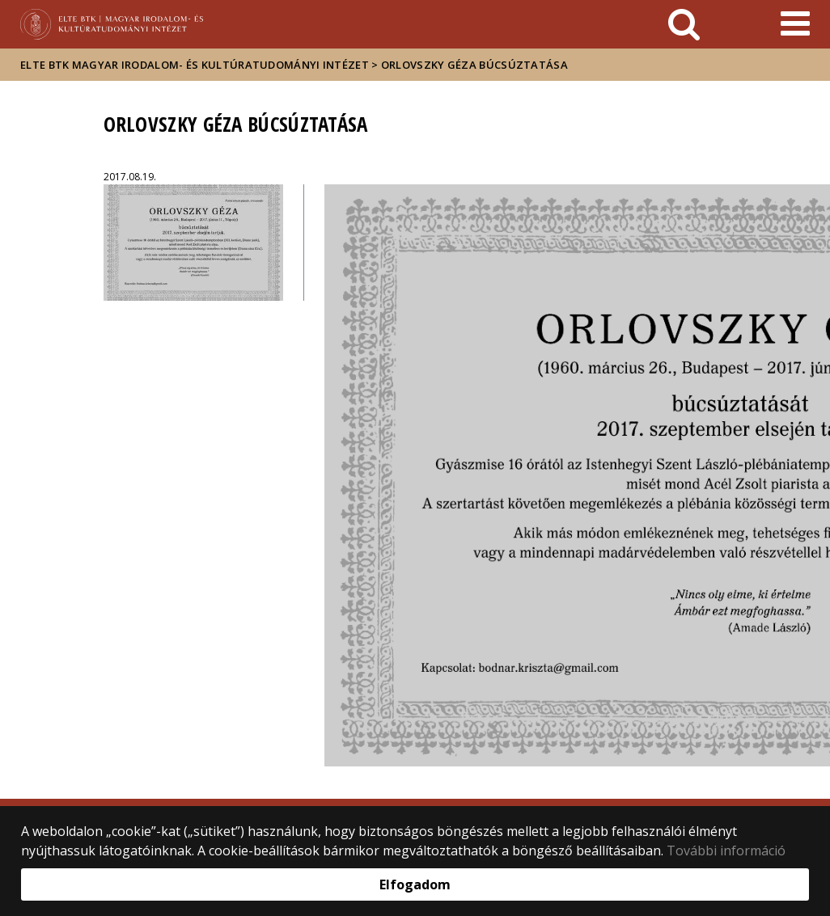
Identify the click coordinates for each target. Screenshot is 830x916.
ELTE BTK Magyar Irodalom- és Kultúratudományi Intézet (194, 64)
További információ (726, 850)
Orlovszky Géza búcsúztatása (474, 64)
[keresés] (684, 24)
